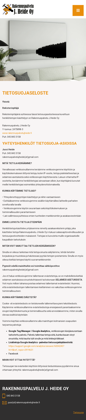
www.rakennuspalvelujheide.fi (17, 133)
